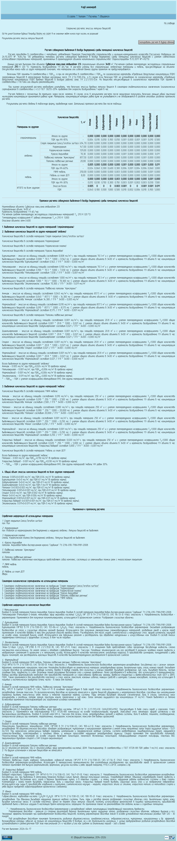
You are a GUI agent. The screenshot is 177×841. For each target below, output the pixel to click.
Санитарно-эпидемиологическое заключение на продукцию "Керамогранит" (40, 588)
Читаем (82, 16)
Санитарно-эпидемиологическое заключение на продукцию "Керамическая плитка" (43, 591)
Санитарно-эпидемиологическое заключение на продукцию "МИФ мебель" (39, 598)
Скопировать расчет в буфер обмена (156, 42)
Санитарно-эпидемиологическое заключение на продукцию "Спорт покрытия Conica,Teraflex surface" (51, 586)
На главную (169, 23)
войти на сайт (43, 34)
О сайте (71, 16)
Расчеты (93, 16)
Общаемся (104, 16)
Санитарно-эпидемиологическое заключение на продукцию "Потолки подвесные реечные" (46, 595)
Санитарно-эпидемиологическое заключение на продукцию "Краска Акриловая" (41, 593)
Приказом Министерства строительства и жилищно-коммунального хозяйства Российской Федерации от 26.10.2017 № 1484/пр (88, 55)
